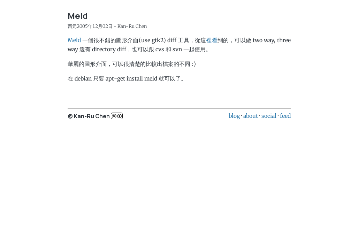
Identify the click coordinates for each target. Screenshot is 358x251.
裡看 (211, 40)
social (268, 115)
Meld (74, 40)
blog (234, 115)
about (250, 115)
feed (285, 115)
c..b (117, 116)
